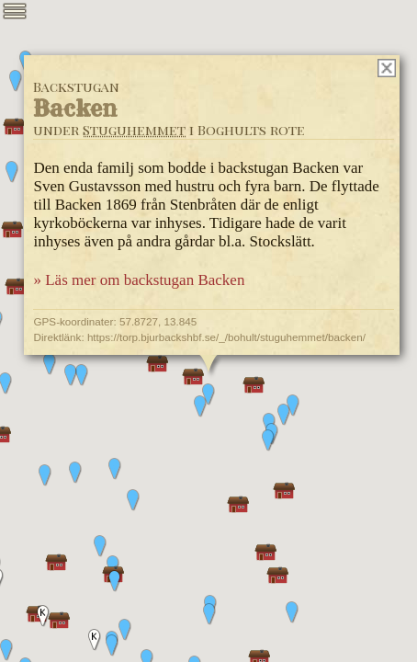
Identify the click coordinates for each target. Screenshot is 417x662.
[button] (293, 405)
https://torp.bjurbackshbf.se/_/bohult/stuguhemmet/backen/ (226, 337)
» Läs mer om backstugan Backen (138, 280)
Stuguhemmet (134, 129)
